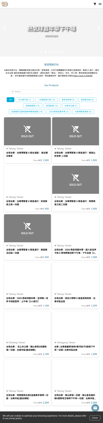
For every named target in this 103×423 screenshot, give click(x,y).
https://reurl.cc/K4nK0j (83, 76)
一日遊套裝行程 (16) (46, 100)
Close (95, 418)
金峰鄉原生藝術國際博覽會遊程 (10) (27, 112)
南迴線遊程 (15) (33, 106)
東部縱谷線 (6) (87, 100)
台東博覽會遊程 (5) (83, 112)
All (10, 100)
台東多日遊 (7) (71, 106)
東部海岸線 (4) (68, 100)
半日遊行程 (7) (24, 100)
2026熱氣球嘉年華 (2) (59, 112)
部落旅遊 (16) (52, 106)
